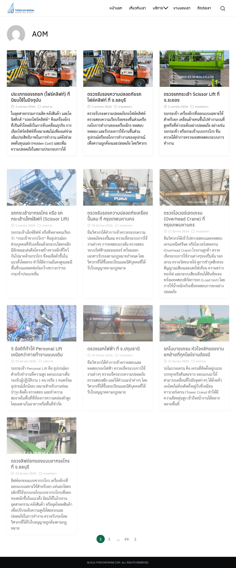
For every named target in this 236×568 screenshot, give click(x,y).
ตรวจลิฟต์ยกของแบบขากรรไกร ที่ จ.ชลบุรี (40, 467)
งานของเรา (181, 8)
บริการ (158, 8)
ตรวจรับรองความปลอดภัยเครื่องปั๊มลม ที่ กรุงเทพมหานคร (117, 219)
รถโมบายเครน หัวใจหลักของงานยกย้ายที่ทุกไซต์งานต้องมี (194, 355)
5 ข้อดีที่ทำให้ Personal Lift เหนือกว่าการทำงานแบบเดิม (37, 355)
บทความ (47, 106)
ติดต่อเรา (204, 8)
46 (126, 538)
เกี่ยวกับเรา (137, 8)
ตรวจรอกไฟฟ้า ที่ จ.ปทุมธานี (113, 352)
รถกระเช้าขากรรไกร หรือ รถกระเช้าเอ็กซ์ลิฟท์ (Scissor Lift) (40, 219)
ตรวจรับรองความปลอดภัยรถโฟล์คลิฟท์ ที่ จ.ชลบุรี (114, 97)
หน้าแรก (116, 8)
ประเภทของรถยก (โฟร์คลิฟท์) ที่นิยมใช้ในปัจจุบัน (40, 97)
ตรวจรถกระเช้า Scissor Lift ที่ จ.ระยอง (192, 97)
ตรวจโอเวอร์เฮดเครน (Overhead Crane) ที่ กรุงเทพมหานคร (184, 222)
